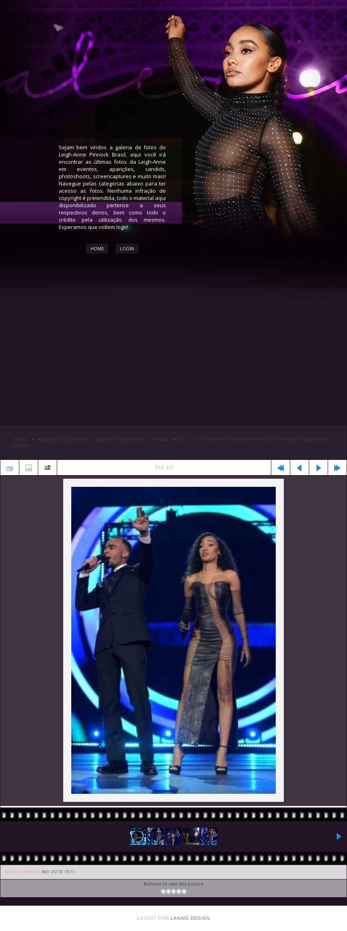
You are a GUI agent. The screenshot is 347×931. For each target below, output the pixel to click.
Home (97, 248)
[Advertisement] (173, 352)
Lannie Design (190, 918)
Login (127, 248)
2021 (163, 439)
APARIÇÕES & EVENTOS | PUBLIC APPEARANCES (93, 439)
